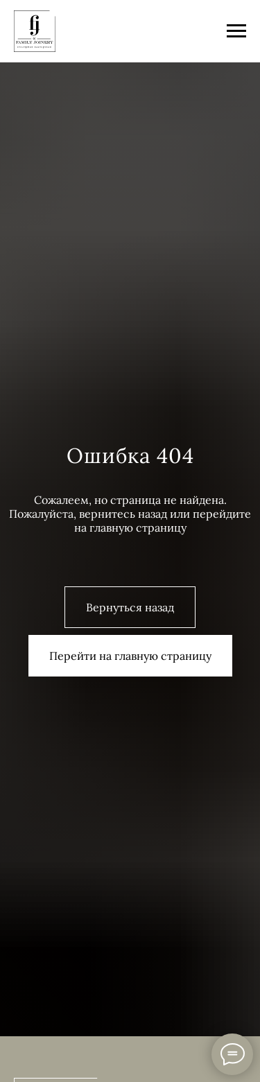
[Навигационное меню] (236, 31)
